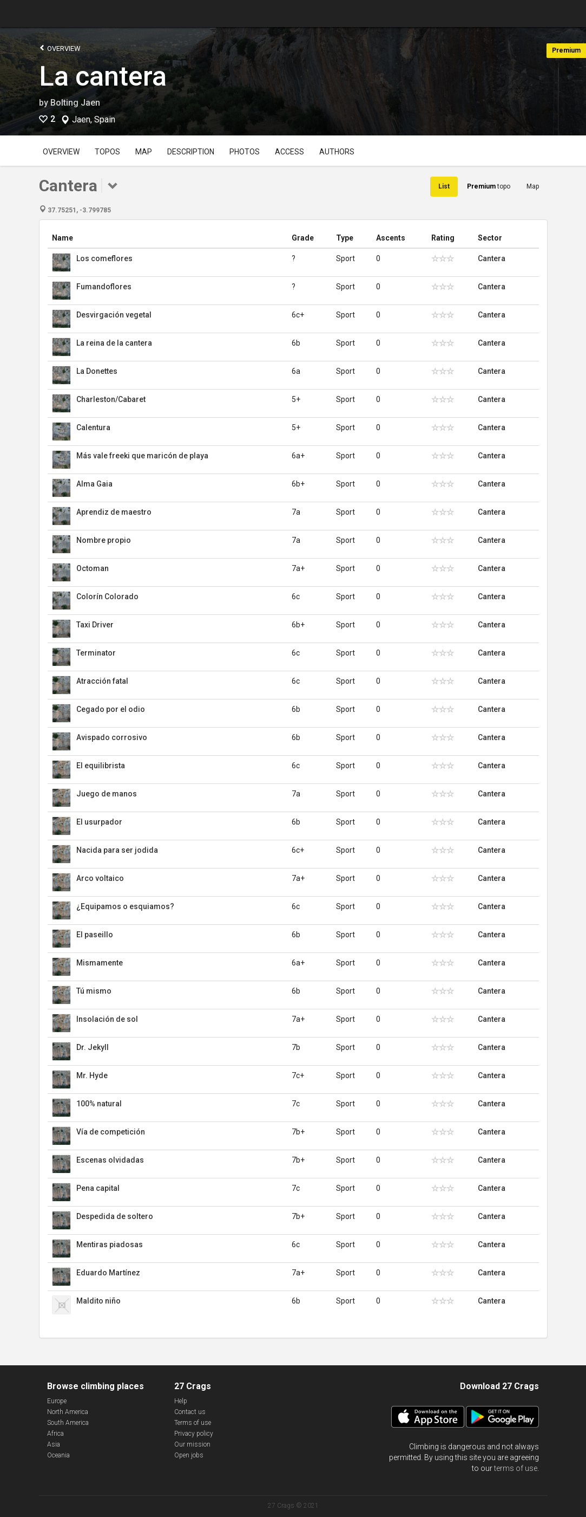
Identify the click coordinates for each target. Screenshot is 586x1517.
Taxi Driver (95, 624)
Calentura (93, 427)
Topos (107, 151)
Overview (60, 48)
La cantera (103, 76)
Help (180, 1401)
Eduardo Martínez (108, 1272)
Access (289, 151)
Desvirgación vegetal (114, 314)
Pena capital (98, 1188)
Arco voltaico (100, 878)
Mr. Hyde (92, 1075)
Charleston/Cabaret (111, 399)
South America (68, 1423)
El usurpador (99, 822)
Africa (55, 1433)
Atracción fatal (102, 681)
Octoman (92, 568)
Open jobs (188, 1455)
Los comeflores (104, 258)
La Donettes (96, 371)
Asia (53, 1444)
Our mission (192, 1444)
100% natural (99, 1103)
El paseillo (94, 934)
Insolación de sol (107, 1019)
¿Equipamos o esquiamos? (125, 906)
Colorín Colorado (107, 596)
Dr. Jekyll (92, 1047)
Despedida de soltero (114, 1216)
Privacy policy (193, 1433)
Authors (336, 151)
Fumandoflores (103, 286)
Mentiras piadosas (109, 1244)
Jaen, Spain (93, 119)
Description (190, 151)
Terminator (96, 653)
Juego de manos (106, 793)
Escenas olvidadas (110, 1160)
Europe (57, 1401)
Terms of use (192, 1423)
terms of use (515, 1468)
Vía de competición (110, 1131)
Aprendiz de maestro (114, 512)
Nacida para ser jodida (117, 850)
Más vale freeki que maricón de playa (142, 455)
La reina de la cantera (114, 343)
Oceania (58, 1455)
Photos (244, 151)
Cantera (491, 258)
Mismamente (99, 962)
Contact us (190, 1412)
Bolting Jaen (75, 103)
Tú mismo (93, 991)
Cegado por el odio (110, 709)
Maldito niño (98, 1300)
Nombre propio (103, 540)
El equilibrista (100, 765)
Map (143, 151)
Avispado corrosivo (111, 737)
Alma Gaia (94, 483)
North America (67, 1412)
